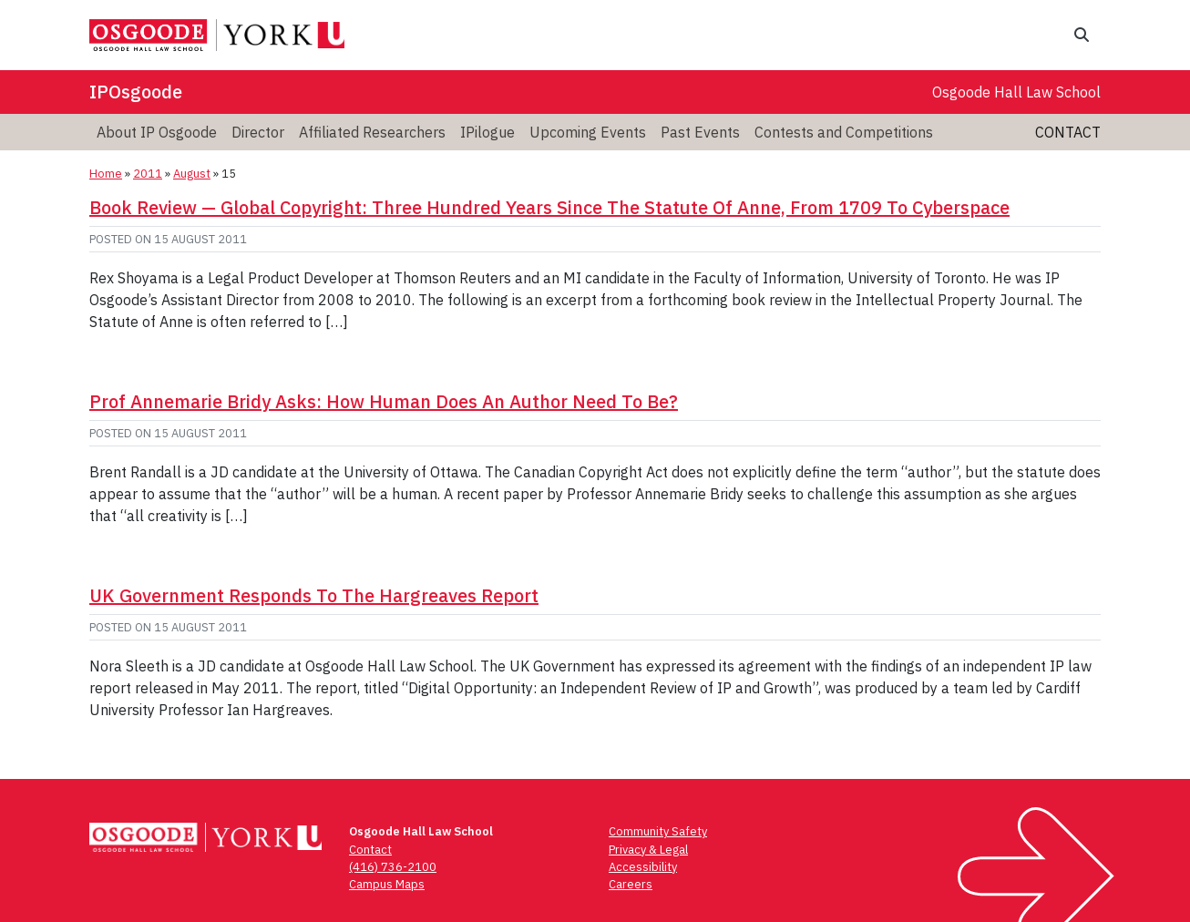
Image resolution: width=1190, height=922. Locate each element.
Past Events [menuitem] (700, 132)
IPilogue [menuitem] (487, 132)
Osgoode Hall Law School (1016, 92)
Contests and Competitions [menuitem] (843, 132)
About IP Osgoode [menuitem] (157, 132)
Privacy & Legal (648, 849)
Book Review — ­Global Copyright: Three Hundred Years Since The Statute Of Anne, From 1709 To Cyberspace (549, 207)
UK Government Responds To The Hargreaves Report (314, 595)
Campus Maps (387, 884)
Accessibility (643, 867)
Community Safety (658, 831)
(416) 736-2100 (392, 867)
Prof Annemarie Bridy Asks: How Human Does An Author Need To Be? (383, 401)
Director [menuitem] (257, 132)
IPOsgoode (135, 91)
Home (105, 173)
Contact (1068, 132)
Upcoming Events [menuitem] (587, 132)
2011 (147, 173)
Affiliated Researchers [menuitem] (372, 132)
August (191, 173)
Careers (630, 884)
